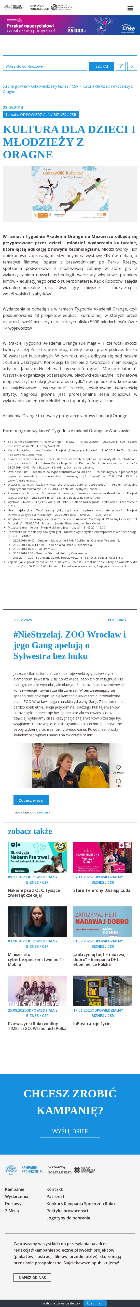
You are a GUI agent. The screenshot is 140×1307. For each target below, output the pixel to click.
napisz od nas (32, 1277)
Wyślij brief (70, 1131)
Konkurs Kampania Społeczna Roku (81, 1203)
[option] (70, 194)
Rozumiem (95, 1303)
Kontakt (55, 1189)
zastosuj (101, 66)
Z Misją (12, 1211)
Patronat (56, 1196)
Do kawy (13, 1203)
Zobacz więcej (31, 800)
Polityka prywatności (67, 1211)
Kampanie (43, 812)
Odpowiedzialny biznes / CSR (48, 114)
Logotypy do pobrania (68, 1218)
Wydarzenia (16, 1196)
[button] (130, 7)
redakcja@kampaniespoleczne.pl (45, 1250)
